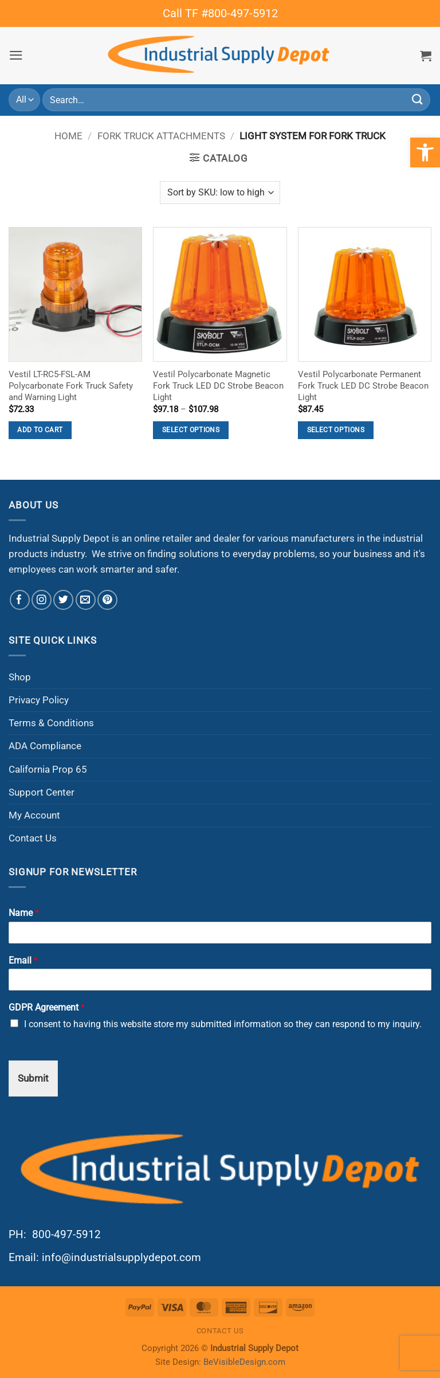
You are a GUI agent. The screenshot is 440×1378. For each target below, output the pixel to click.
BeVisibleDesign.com (244, 1362)
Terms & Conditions (51, 723)
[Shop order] (220, 192)
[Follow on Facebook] (20, 600)
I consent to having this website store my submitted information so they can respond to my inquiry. (223, 1024)
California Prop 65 (48, 769)
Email (23, 960)
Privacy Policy (39, 700)
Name (24, 912)
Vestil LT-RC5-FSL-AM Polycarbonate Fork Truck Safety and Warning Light (71, 385)
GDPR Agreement (47, 1007)
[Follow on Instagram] (42, 600)
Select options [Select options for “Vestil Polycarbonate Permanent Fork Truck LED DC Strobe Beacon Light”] (335, 430)
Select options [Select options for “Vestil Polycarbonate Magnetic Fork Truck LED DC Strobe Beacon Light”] (190, 430)
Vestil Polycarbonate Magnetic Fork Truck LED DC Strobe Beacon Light (218, 385)
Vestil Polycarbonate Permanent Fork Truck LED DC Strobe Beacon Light (363, 385)
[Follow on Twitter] (63, 600)
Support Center (41, 792)
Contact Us (33, 838)
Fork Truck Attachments (161, 136)
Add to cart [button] (39, 430)
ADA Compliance (45, 745)
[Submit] (417, 100)
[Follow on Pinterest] (107, 600)
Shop (20, 677)
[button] (16, 55)
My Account (34, 815)
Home (68, 136)
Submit (33, 1078)
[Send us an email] (86, 600)
